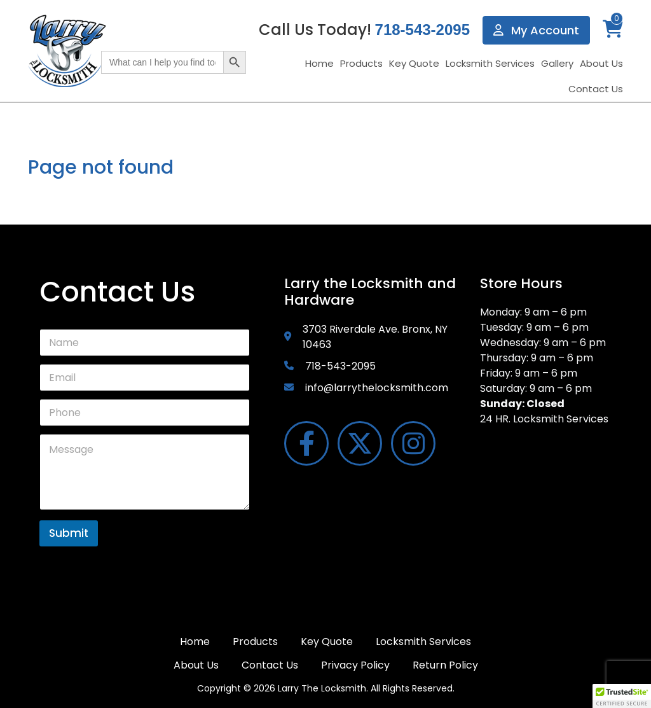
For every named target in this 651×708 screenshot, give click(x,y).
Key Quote (414, 63)
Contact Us (595, 88)
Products (361, 63)
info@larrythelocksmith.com (376, 387)
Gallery (557, 63)
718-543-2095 (422, 29)
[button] (622, 696)
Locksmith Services (490, 63)
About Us (601, 63)
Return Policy (445, 665)
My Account (536, 30)
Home (319, 63)
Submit (68, 533)
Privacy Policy (355, 665)
